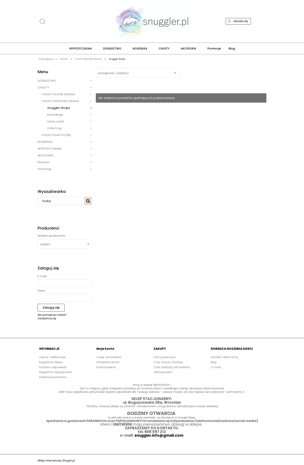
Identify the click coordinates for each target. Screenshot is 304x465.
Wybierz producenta (51, 235)
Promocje (44, 169)
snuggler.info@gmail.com (159, 435)
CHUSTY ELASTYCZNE (56, 135)
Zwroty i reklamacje (52, 357)
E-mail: (42, 276)
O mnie (216, 367)
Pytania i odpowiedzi (52, 367)
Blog (213, 362)
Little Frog (54, 128)
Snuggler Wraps (58, 108)
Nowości (44, 162)
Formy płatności (164, 357)
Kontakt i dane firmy (224, 357)
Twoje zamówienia (108, 357)
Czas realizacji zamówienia (172, 367)
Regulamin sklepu (51, 362)
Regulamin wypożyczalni (55, 372)
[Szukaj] (88, 201)
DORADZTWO (47, 81)
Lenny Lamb (55, 121)
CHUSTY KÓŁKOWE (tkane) (60, 101)
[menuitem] (82, 48)
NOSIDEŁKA (45, 142)
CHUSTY (43, 87)
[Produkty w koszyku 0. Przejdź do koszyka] (263, 21)
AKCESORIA (45, 155)
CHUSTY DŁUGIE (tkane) (58, 94)
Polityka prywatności (53, 377)
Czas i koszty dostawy (168, 362)
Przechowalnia (106, 367)
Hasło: (42, 291)
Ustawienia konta (107, 362)
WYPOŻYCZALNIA (49, 148)
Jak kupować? (163, 372)
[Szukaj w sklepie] (61, 201)
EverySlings (55, 115)
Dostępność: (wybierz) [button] (113, 73)
